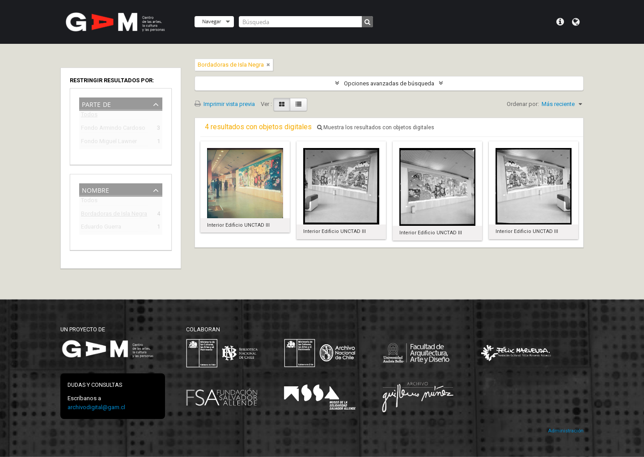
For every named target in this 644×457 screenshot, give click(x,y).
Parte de (96, 103)
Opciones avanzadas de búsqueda (389, 83)
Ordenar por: (523, 104)
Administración (566, 431)
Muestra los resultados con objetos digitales (375, 127)
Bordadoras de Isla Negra (114, 215)
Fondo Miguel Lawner (109, 142)
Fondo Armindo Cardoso (113, 129)
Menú (560, 22)
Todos (89, 116)
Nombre (95, 189)
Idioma (576, 22)
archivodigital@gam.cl (96, 407)
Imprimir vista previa (225, 104)
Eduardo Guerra (101, 228)
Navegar (211, 21)
